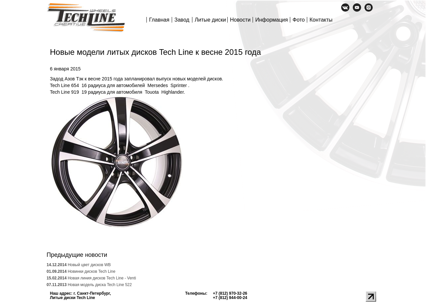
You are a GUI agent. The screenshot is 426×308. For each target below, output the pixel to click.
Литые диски (210, 20)
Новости (240, 20)
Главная (159, 20)
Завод (181, 20)
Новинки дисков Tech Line (81, 271)
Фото (299, 20)
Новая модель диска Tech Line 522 (89, 284)
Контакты (321, 20)
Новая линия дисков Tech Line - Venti (91, 278)
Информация (271, 20)
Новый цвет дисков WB (79, 264)
